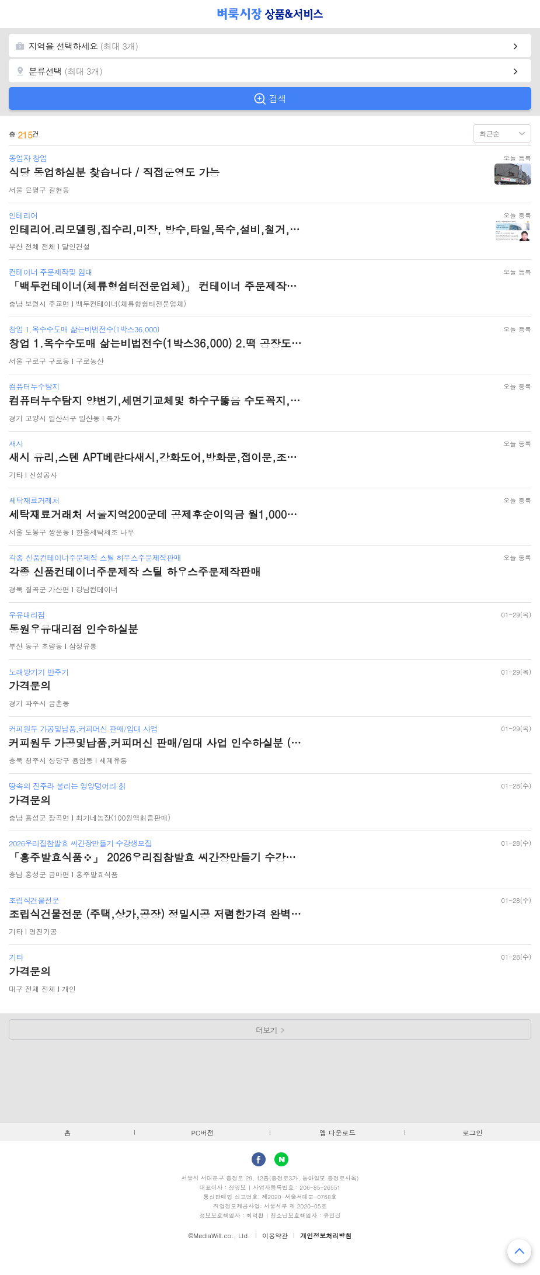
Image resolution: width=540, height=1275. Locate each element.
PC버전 (202, 1132)
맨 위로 (519, 1251)
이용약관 (275, 1235)
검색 (278, 98)
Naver (281, 1159)
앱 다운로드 (337, 1132)
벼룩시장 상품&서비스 (270, 14)
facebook (259, 1159)
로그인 (472, 1132)
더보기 (266, 1030)
